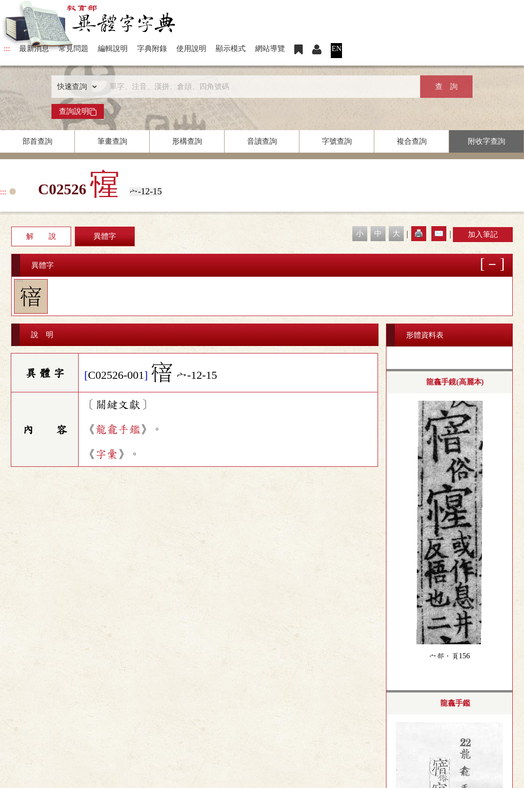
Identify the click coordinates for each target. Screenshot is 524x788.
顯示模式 (231, 48)
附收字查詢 (486, 141)
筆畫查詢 (112, 141)
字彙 (106, 454)
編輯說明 (113, 48)
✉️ (439, 233)
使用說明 (191, 48)
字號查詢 (337, 141)
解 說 (41, 236)
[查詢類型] (74, 86)
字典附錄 (152, 48)
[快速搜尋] (258, 86)
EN (337, 48)
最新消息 (34, 48)
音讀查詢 (262, 141)
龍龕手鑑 (117, 429)
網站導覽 (270, 48)
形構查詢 (187, 141)
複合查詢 (412, 141)
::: (7, 48)
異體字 (105, 236)
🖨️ (418, 233)
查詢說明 (77, 111)
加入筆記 (483, 234)
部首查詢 (37, 141)
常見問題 (73, 48)
